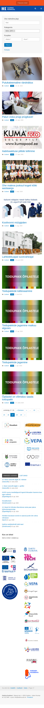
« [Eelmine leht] (26, 410)
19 (21, 415)
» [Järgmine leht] (24, 415)
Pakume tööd (22, 3)
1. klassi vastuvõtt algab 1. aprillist (13, 486)
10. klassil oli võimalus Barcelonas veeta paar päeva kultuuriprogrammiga (19, 508)
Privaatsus (30, 697)
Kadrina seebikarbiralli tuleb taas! (13, 524)
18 (17, 415)
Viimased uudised (10, 475)
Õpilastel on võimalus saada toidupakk (17, 398)
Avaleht (12, 688)
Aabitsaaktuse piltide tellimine (18, 151)
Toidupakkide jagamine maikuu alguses (19, 326)
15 (4, 415)
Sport (4, 520)
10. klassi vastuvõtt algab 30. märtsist (14, 479)
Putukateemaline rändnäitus (17, 82)
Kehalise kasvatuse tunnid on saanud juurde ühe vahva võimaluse (20, 517)
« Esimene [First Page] (20, 410)
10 (34, 410)
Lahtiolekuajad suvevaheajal (17, 256)
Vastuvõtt (6, 482)
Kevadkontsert (6, 501)
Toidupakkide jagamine (14, 362)
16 (8, 415)
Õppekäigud (7, 496)
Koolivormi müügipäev (14, 222)
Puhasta (7, 50)
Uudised (19, 688)
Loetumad (23, 475)
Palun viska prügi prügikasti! (17, 116)
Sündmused (6, 503)
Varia (25, 688)
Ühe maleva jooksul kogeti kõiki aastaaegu (19, 187)
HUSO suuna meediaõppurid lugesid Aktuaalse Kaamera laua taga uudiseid (22, 493)
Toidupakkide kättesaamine (17, 291)
